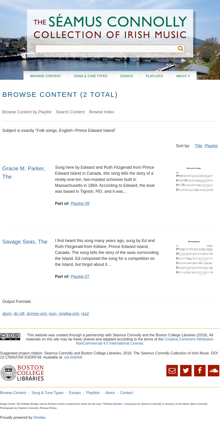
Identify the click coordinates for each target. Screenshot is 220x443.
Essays (126, 76)
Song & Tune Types (90, 76)
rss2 (85, 313)
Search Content (70, 112)
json (52, 313)
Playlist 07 (80, 276)
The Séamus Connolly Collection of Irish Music (110, 27)
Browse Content (45, 76)
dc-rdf (19, 313)
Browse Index (101, 112)
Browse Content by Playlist (26, 112)
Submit (181, 49)
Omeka (39, 417)
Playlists (154, 76)
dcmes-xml (37, 313)
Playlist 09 (80, 203)
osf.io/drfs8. (73, 357)
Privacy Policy (48, 408)
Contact (126, 393)
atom (6, 313)
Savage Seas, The (24, 242)
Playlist (211, 146)
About (181, 76)
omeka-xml (69, 313)
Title (198, 146)
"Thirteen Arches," (113, 403)
